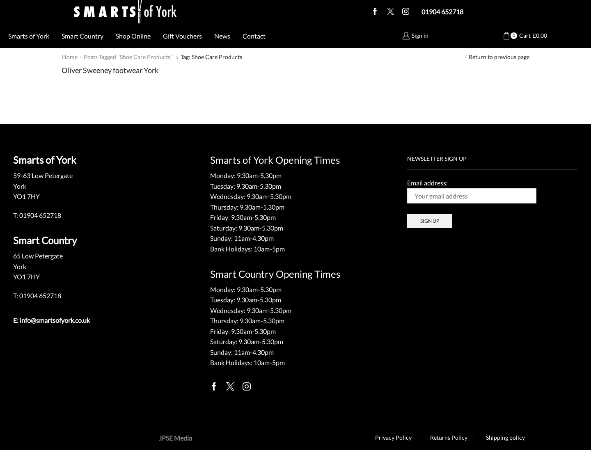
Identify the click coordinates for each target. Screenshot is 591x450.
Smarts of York (28, 36)
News (222, 36)
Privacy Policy (393, 438)
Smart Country (82, 36)
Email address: (471, 191)
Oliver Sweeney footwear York (110, 70)
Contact (254, 36)
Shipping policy (505, 438)
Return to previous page (499, 56)
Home (70, 56)
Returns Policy (448, 438)
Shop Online (133, 36)
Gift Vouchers (182, 36)
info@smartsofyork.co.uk (55, 320)
